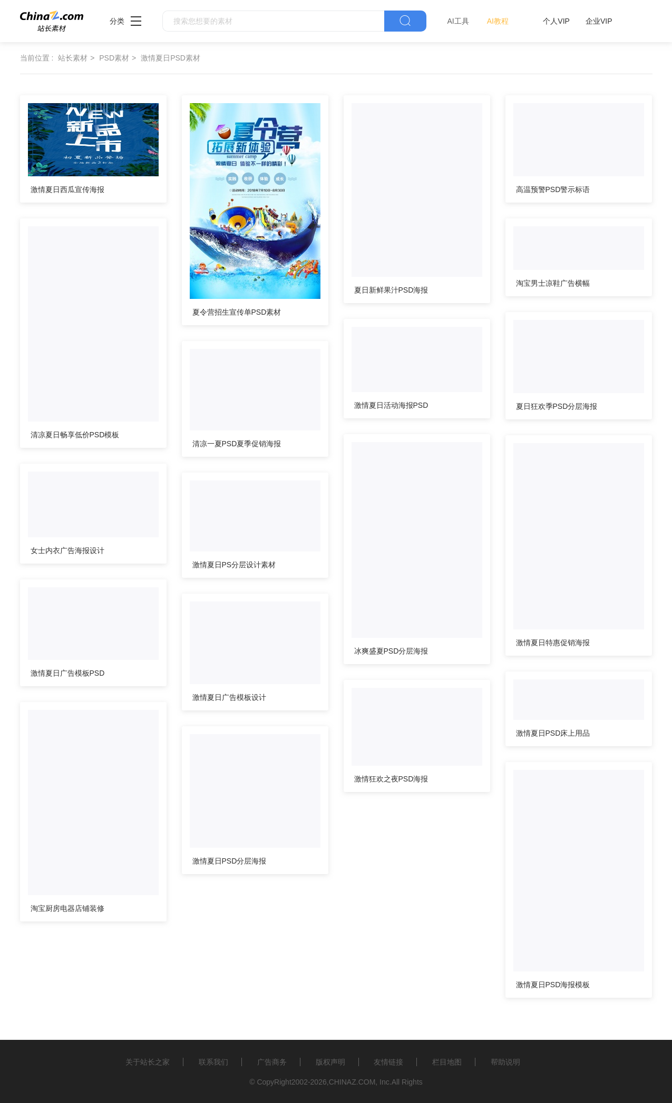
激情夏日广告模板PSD (68, 673)
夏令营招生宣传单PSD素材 (236, 312)
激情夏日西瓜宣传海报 (67, 189)
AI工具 (458, 21)
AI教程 (498, 21)
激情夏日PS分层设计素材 (234, 564)
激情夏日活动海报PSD (391, 405)
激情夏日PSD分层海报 (229, 861)
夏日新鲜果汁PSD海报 (391, 290)
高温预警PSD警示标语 (553, 189)
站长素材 (72, 58)
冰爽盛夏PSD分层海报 (391, 651)
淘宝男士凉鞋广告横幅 (553, 283)
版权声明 (330, 1062)
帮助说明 (505, 1062)
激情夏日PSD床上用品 (553, 733)
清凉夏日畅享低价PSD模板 (75, 434)
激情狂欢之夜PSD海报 (391, 779)
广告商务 (272, 1062)
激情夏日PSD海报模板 (553, 984)
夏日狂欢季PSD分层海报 (557, 406)
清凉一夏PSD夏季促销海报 (236, 443)
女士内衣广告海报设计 (67, 550)
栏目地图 (447, 1062)
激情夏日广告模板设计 (229, 697)
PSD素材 (114, 58)
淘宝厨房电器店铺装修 (67, 908)
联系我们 (213, 1062)
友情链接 (388, 1062)
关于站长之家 (147, 1062)
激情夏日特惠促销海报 (553, 642)
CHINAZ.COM (352, 1082)
